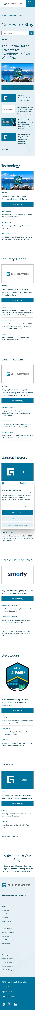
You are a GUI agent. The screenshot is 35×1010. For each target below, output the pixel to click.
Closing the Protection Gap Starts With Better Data (25, 98)
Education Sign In (6, 962)
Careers (3, 906)
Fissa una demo (30, 4)
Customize (17, 519)
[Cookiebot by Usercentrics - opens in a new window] (21, 483)
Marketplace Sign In (7, 966)
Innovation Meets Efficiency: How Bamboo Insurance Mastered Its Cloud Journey (16, 425)
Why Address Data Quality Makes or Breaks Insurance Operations (17, 592)
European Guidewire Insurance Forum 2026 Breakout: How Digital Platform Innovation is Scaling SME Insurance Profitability (17, 312)
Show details (25, 507)
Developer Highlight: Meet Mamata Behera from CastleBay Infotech (16, 733)
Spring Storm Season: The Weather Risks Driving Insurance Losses (15, 338)
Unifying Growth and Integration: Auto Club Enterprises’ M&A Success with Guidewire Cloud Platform (17, 392)
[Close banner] (32, 483)
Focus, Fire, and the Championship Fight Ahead (15, 826)
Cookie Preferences (9, 996)
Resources (12, 15)
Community (5, 910)
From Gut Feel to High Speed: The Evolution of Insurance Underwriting (24, 139)
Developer (4, 917)
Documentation (6, 921)
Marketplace (5, 936)
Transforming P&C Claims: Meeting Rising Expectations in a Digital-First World (15, 621)
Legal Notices (6, 991)
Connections (5, 914)
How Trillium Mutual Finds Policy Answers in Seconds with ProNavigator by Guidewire (25, 124)
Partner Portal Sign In (7, 970)
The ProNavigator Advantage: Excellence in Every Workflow (14, 197)
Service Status (5, 944)
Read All (4, 150)
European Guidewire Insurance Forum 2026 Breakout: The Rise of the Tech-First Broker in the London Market (17, 538)
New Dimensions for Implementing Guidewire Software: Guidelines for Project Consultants (17, 436)
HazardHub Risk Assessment (10, 940)
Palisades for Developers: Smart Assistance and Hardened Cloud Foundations (15, 702)
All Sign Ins (7, 955)
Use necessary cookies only (17, 525)
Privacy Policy (6, 987)
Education (4, 925)
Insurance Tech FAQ (7, 932)
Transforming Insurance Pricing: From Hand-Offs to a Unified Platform (16, 215)
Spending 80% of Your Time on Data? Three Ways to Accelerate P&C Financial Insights (25, 110)
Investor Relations (7, 929)
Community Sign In (7, 959)
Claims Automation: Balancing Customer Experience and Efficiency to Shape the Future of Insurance (17, 633)
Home (3, 15)
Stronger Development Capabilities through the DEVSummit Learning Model (16, 744)
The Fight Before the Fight (10, 836)
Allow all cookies (17, 513)
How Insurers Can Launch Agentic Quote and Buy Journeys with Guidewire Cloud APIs (17, 721)
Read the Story (17, 204)
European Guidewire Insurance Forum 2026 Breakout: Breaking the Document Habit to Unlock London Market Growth (16, 326)
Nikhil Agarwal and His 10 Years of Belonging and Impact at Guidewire (16, 797)
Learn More (17, 88)
